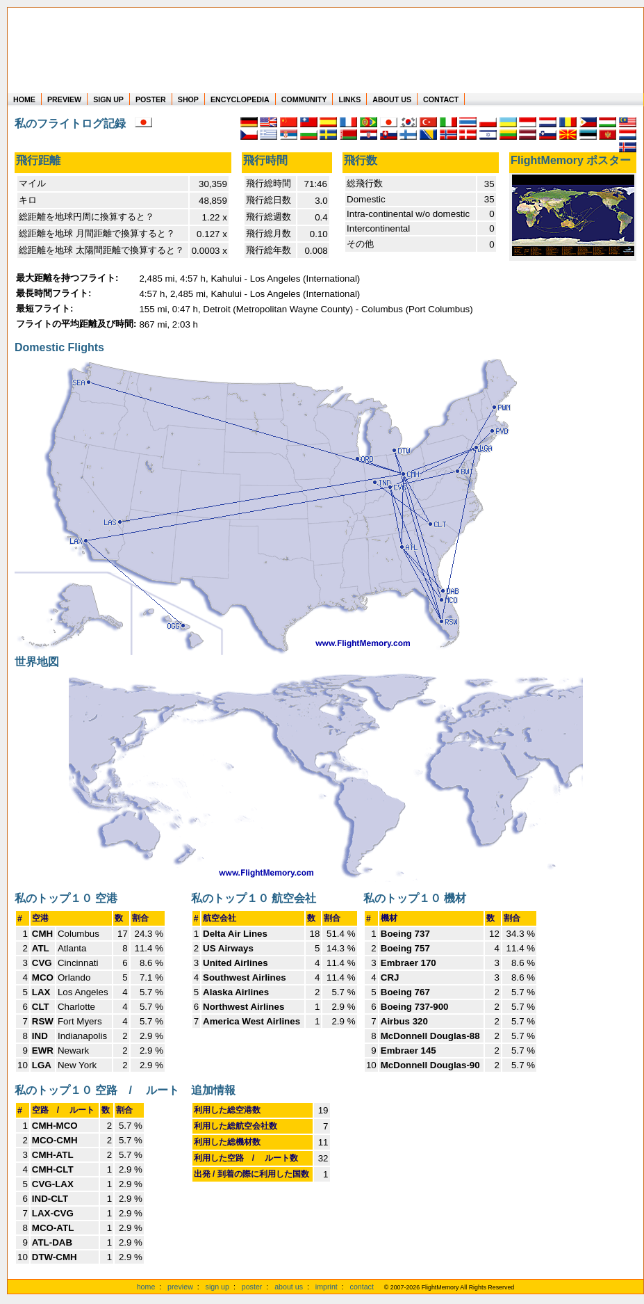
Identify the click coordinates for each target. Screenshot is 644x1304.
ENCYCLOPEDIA (240, 99)
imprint (326, 1286)
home (146, 1286)
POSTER (150, 99)
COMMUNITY (304, 99)
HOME (24, 99)
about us (288, 1286)
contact (362, 1286)
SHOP (188, 99)
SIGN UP (108, 99)
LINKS (349, 99)
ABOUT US (391, 99)
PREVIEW (64, 99)
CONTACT (441, 99)
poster (252, 1286)
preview (180, 1286)
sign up (217, 1286)
